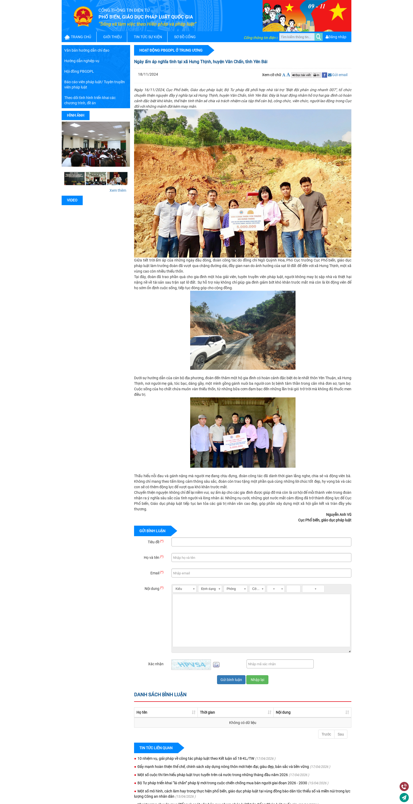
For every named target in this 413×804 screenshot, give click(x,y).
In (317, 75)
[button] (184, 589)
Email (157, 572)
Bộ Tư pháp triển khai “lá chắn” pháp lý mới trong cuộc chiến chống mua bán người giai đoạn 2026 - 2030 (222, 783)
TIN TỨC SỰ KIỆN (148, 37)
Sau (341, 734)
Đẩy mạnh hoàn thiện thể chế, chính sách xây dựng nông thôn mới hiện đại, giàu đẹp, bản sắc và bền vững (223, 766)
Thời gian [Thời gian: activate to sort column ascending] (188, 712)
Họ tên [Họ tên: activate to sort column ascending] (141, 712)
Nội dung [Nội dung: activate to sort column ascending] (223, 712)
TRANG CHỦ (81, 37)
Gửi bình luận (231, 680)
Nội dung (154, 588)
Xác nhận (156, 664)
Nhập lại (257, 680)
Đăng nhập (336, 37)
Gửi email (337, 75)
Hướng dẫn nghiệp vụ (81, 61)
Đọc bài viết (301, 75)
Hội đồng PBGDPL (79, 71)
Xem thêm (118, 190)
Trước (326, 734)
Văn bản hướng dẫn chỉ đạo (86, 50)
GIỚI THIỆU (112, 37)
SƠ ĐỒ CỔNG (185, 37)
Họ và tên (154, 557)
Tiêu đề (156, 541)
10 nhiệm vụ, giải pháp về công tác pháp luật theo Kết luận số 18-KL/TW (195, 758)
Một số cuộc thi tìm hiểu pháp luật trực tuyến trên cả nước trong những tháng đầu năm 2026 (212, 775)
